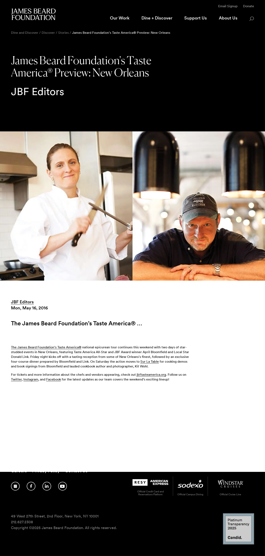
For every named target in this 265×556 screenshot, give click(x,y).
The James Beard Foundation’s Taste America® (46, 347)
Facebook (53, 379)
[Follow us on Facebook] (31, 486)
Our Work (119, 18)
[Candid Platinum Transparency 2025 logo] (238, 543)
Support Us (195, 18)
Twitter (16, 379)
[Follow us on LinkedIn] (47, 486)
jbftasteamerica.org (151, 375)
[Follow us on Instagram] (15, 486)
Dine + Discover (156, 18)
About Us (228, 18)
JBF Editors (22, 301)
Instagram (30, 379)
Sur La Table (149, 361)
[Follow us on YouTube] (62, 486)
